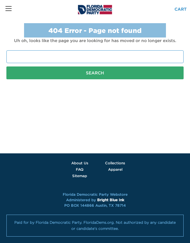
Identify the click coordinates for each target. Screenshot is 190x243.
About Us (79, 163)
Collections (115, 163)
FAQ (79, 169)
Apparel (115, 169)
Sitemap (79, 176)
